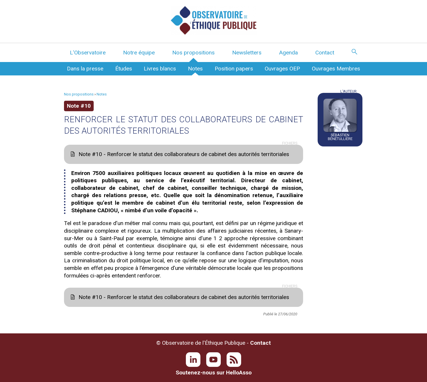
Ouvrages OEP (282, 68)
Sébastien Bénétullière (340, 137)
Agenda (288, 52)
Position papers (234, 68)
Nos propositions (193, 52)
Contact (324, 52)
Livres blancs (160, 68)
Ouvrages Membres (336, 68)
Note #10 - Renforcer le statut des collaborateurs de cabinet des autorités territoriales (184, 154)
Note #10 (79, 105)
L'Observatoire (88, 52)
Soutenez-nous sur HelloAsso (214, 372)
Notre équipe (139, 52)
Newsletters (246, 52)
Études (123, 68)
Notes (195, 68)
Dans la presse (85, 68)
